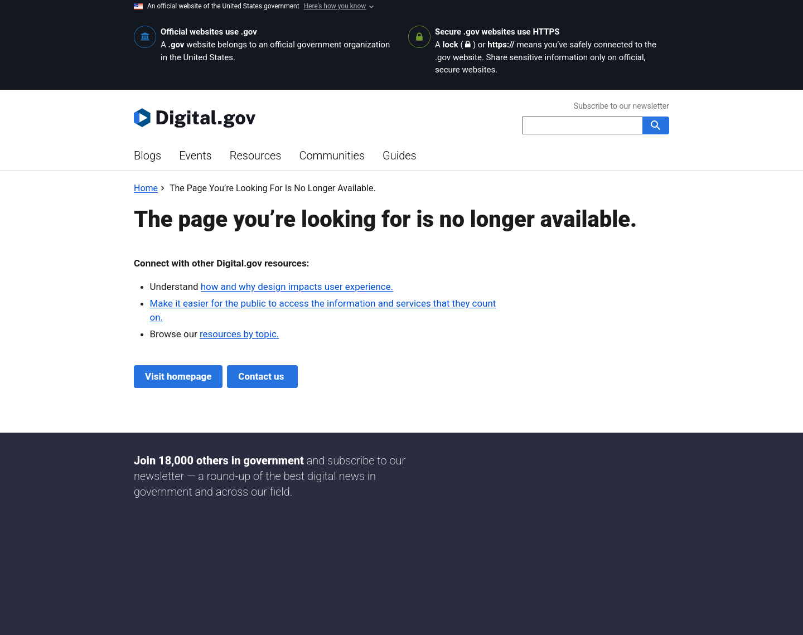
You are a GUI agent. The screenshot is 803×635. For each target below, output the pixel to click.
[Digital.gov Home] (268, 118)
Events (195, 155)
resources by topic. (239, 334)
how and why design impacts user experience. (297, 286)
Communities (332, 155)
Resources (256, 155)
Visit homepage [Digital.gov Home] (178, 376)
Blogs (147, 155)
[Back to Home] (146, 188)
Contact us (262, 376)
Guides (400, 155)
